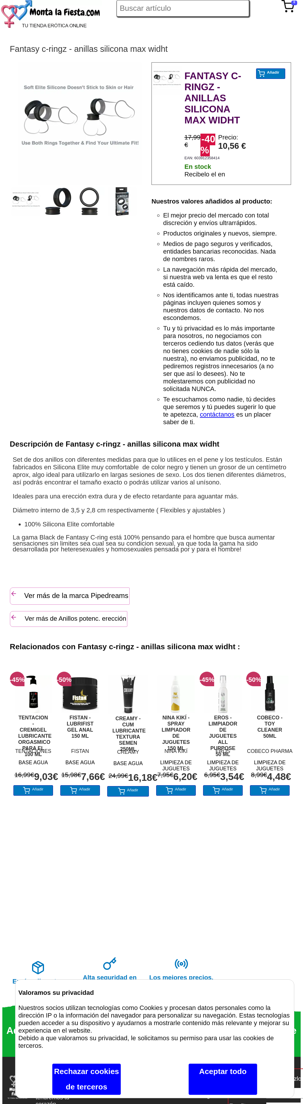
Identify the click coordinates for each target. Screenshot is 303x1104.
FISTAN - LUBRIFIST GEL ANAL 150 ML (80, 727)
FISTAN (80, 751)
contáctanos (217, 414)
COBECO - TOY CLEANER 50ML (270, 727)
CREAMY (128, 752)
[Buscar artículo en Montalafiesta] (183, 8)
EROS (223, 751)
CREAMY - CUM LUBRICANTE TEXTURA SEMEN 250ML (128, 731)
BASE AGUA (33, 762)
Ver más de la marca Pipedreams (69, 594)
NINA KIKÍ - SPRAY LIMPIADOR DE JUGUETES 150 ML (176, 730)
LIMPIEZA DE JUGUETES (176, 765)
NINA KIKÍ (175, 751)
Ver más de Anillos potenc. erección (68, 618)
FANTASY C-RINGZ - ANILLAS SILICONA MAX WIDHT (212, 97)
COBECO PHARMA (270, 751)
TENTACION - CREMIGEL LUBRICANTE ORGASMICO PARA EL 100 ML (33, 730)
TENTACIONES (33, 751)
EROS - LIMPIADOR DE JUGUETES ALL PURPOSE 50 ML (223, 730)
